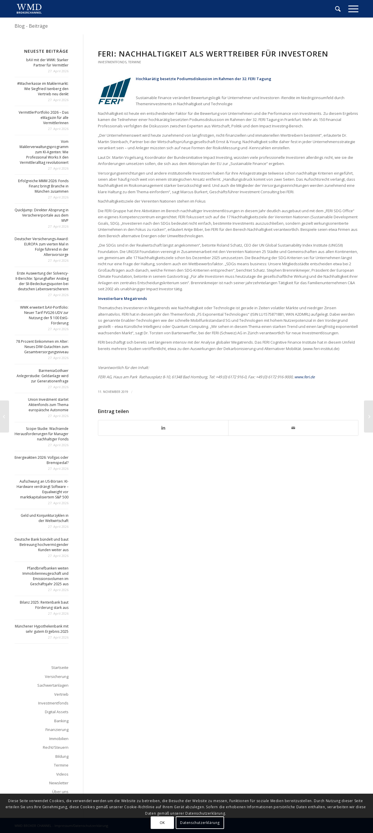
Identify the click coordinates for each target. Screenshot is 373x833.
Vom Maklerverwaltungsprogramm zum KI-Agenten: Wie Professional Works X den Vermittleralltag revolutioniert (44, 152)
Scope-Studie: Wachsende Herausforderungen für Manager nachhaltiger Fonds (41, 434)
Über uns (60, 791)
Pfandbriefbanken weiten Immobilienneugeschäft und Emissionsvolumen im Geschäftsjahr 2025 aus (45, 576)
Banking (61, 720)
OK (162, 822)
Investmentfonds (112, 62)
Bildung (61, 756)
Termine (134, 62)
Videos (62, 774)
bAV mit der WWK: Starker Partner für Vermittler (47, 62)
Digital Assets (56, 711)
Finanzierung (56, 729)
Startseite (59, 667)
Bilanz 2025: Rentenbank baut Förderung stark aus (44, 605)
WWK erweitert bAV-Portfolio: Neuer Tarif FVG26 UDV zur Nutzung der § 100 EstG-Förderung (44, 315)
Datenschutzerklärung (200, 822)
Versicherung (56, 676)
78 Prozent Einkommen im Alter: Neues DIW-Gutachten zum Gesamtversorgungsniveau (42, 346)
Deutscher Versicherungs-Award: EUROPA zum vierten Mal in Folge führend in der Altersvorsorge (41, 246)
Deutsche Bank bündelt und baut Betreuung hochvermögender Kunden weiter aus (41, 544)
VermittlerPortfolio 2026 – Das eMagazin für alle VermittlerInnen (43, 117)
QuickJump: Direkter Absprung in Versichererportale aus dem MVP (41, 215)
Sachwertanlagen (52, 685)
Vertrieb (61, 694)
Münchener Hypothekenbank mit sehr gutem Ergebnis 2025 (41, 629)
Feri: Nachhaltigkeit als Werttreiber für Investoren (213, 53)
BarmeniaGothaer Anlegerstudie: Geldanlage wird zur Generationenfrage (42, 376)
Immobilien (58, 738)
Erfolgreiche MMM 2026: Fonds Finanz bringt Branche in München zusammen (43, 186)
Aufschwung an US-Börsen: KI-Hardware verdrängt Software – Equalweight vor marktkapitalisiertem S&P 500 (42, 489)
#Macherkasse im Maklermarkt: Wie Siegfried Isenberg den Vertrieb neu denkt (42, 88)
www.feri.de (304, 376)
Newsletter (58, 782)
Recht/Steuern (55, 747)
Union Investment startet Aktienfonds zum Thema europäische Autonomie (48, 404)
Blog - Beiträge (31, 26)
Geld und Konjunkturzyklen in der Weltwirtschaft (44, 518)
